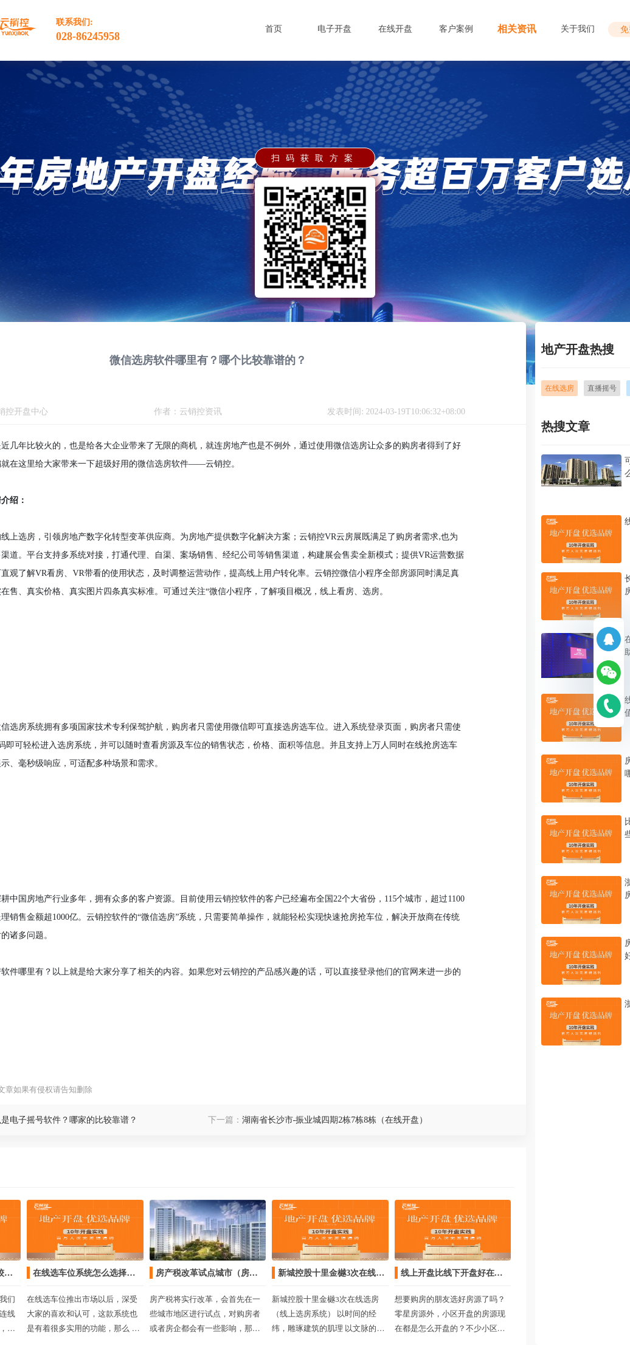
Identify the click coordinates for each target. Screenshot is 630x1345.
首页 (273, 28)
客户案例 (456, 28)
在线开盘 (395, 28)
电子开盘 (334, 28)
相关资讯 (516, 29)
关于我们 (578, 28)
